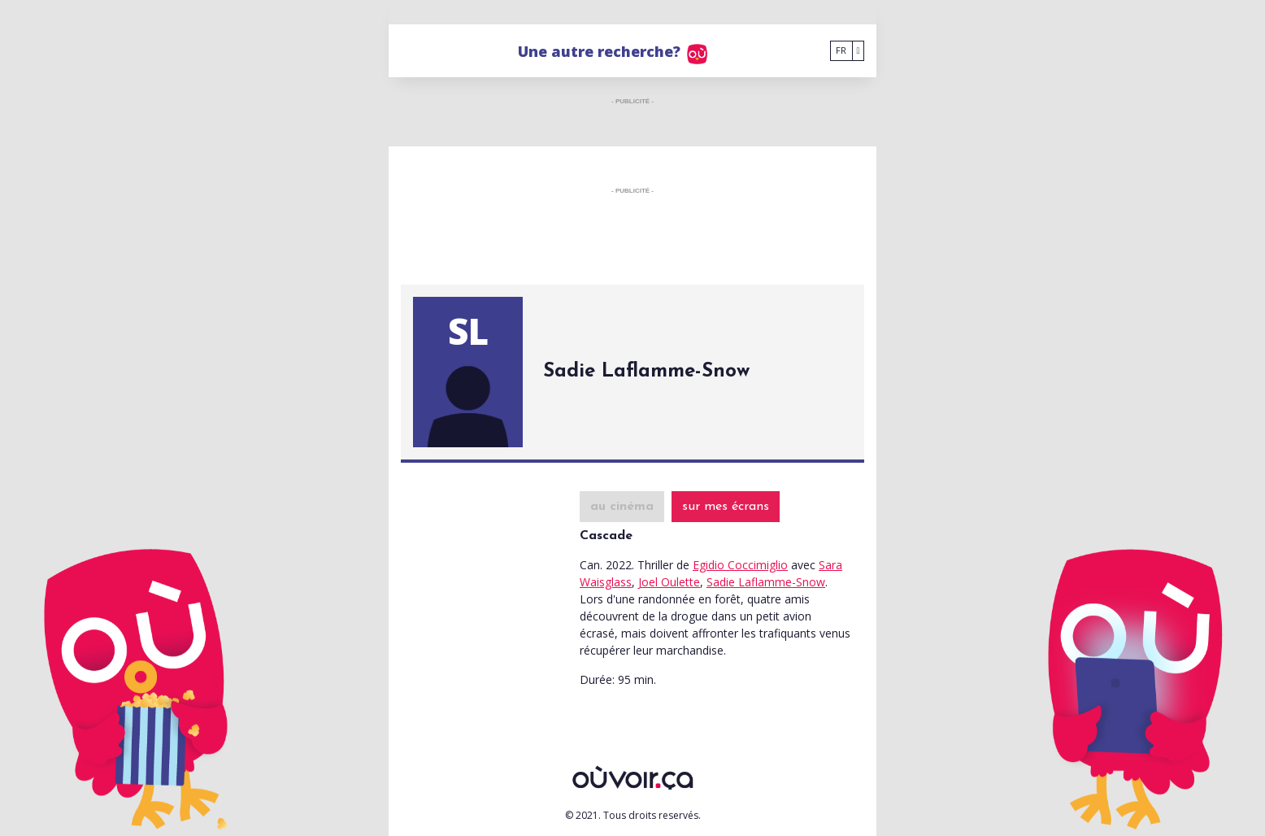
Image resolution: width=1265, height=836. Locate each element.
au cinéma (622, 506)
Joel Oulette (669, 582)
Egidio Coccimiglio (740, 565)
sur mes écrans (725, 506)
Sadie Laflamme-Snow (765, 582)
